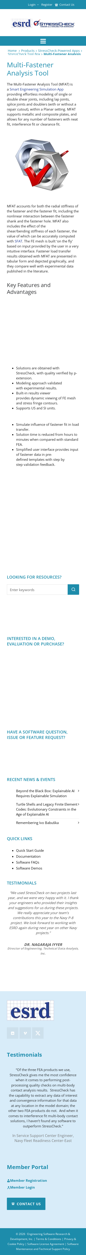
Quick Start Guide (30, 850)
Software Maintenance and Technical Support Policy (47, 1246)
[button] (73, 589)
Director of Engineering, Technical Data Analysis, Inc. (43, 950)
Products (28, 50)
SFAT (18, 241)
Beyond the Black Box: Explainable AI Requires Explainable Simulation (45, 793)
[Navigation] (43, 41)
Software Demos (29, 868)
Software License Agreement (45, 1244)
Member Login (21, 1187)
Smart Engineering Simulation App (37, 89)
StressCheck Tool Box (24, 54)
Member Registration (27, 1180)
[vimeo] (25, 1033)
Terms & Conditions (48, 1239)
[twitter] (38, 1033)
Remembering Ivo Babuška (37, 822)
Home (12, 50)
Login (33, 5)
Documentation (28, 856)
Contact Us (64, 5)
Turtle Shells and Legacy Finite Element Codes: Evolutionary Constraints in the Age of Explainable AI (46, 809)
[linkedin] (12, 1033)
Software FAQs (27, 862)
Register (46, 5)
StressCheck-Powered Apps (59, 50)
